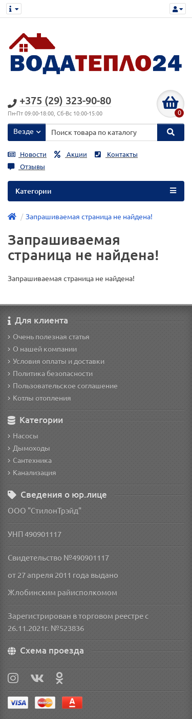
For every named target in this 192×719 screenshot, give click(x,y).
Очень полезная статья (49, 337)
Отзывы (26, 167)
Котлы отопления (39, 398)
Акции (70, 154)
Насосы (23, 436)
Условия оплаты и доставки (56, 361)
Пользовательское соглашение (63, 386)
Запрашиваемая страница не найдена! (89, 217)
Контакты (116, 154)
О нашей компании (42, 349)
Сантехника (30, 460)
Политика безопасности (50, 373)
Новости (27, 154)
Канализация (32, 473)
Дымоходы (29, 448)
